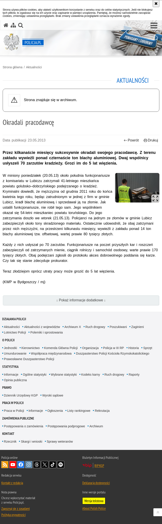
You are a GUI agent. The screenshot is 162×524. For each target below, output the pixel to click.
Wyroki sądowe (52, 395)
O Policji (8, 340)
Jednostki (10, 348)
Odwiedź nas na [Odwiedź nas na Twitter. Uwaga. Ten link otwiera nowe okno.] (44, 464)
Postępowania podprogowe (66, 426)
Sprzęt (147, 348)
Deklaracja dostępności (96, 483)
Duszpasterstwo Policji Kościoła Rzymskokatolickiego (112, 353)
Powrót (131, 140)
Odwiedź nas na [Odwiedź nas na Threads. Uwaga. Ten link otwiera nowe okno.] (36, 464)
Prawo (7, 387)
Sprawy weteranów (60, 441)
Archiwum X (72, 327)
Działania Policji (14, 319)
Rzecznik (10, 441)
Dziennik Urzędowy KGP (21, 395)
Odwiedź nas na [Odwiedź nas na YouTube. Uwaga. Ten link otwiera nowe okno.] (12, 464)
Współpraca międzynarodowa (51, 353)
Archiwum (96, 426)
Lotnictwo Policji (15, 332)
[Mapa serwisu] (13, 25)
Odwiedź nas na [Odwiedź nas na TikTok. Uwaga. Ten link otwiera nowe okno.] (52, 464)
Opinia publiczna (15, 380)
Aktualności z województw (42, 327)
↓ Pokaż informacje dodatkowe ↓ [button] (81, 300)
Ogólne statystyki (34, 374)
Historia (133, 348)
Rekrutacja (102, 410)
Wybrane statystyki (64, 374)
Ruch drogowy (95, 327)
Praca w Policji (13, 402)
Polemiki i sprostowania (46, 332)
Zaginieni (137, 327)
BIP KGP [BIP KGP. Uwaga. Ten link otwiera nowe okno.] (99, 465)
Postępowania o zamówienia (23, 426)
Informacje (11, 374)
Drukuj (151, 140)
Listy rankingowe (78, 410)
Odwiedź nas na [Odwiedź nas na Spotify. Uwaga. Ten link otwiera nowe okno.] (60, 464)
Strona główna (13, 67)
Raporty (134, 374)
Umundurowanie (15, 353)
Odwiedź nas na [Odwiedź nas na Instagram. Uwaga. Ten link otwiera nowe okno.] (28, 464)
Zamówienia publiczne (18, 418)
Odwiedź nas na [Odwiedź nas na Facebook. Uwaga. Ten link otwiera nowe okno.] (20, 464)
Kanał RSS (4, 464)
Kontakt (8, 433)
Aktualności (34, 67)
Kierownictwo (30, 348)
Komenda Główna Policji (61, 348)
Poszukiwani (118, 327)
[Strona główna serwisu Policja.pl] (6, 25)
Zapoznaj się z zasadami (15, 508)
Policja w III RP (113, 348)
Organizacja (90, 348)
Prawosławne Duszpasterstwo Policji (29, 359)
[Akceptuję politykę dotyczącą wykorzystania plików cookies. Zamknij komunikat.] (156, 3)
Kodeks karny (90, 374)
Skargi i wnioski (31, 441)
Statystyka (10, 366)
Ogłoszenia (55, 410)
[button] (153, 25)
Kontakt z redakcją (12, 483)
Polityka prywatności (13, 514)
